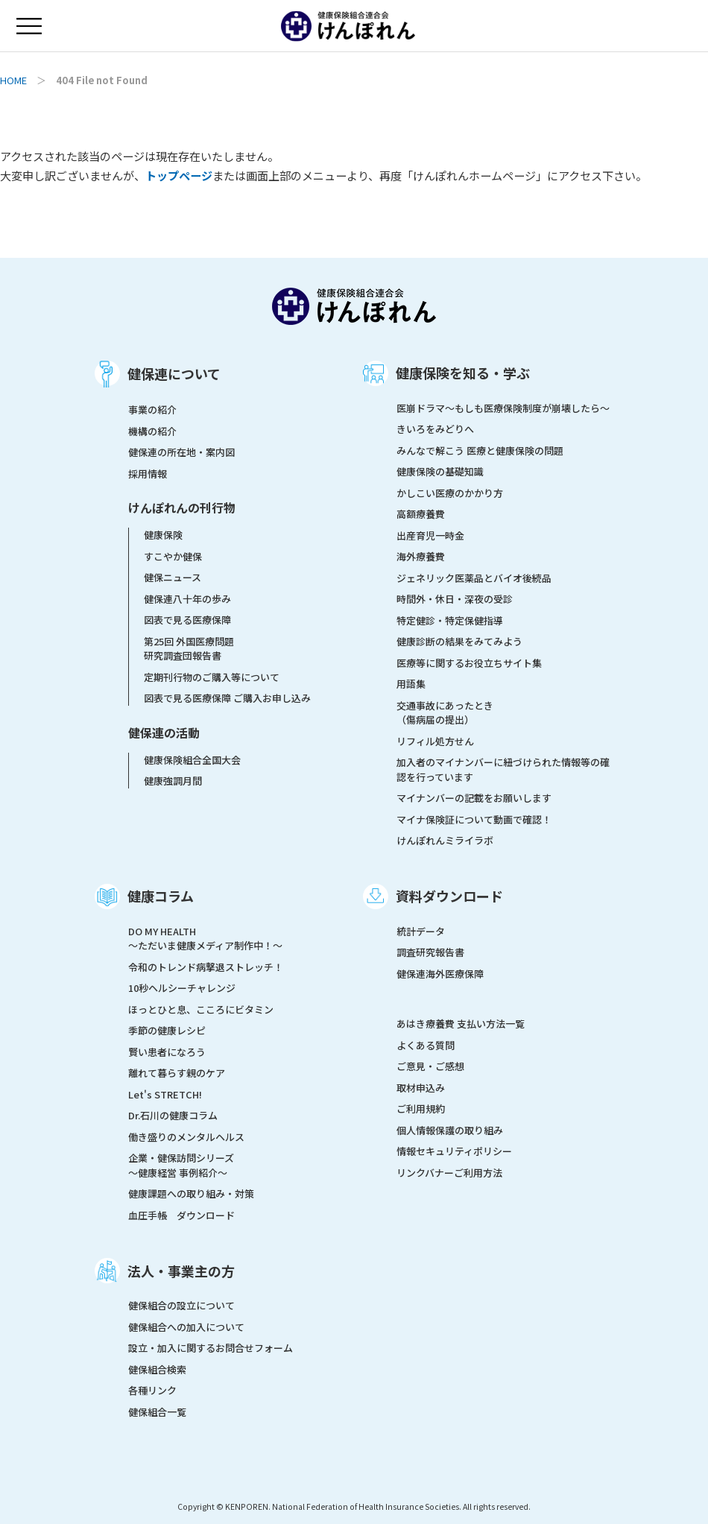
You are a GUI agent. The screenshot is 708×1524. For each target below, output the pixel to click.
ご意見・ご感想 (430, 1066)
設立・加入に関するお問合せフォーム (210, 1348)
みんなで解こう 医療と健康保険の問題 (479, 450)
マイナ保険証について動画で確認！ (473, 819)
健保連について (174, 373)
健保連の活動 (164, 733)
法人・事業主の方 (181, 1270)
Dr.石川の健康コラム (173, 1115)
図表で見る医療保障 (187, 620)
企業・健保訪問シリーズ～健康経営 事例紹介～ (181, 1165)
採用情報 (147, 474)
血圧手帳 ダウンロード (181, 1215)
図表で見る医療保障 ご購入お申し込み (227, 698)
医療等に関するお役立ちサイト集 (469, 663)
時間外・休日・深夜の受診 (454, 599)
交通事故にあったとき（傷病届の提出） (444, 712)
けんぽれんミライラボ (444, 840)
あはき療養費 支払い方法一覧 (460, 1023)
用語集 (411, 684)
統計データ (420, 931)
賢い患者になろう (167, 1052)
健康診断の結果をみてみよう (459, 641)
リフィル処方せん (435, 741)
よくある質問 (425, 1045)
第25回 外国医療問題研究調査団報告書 (189, 648)
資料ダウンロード (449, 895)
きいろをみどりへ (435, 429)
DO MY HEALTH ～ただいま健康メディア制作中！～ (205, 938)
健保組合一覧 (157, 1412)
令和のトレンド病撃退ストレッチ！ (205, 967)
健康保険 (163, 535)
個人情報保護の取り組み (449, 1130)
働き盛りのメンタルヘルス (186, 1137)
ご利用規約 (420, 1108)
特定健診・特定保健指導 (449, 620)
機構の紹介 (152, 431)
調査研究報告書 (430, 952)
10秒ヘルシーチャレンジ (182, 988)
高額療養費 (420, 514)
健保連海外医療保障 (440, 974)
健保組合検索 (157, 1369)
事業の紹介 (152, 409)
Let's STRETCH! (165, 1094)
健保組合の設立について (181, 1305)
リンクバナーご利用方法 (449, 1173)
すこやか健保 (173, 556)
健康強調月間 (173, 781)
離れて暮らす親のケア (176, 1073)
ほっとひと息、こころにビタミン (201, 1009)
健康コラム (160, 895)
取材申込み (420, 1088)
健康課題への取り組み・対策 (191, 1193)
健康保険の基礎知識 (440, 471)
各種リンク (152, 1390)
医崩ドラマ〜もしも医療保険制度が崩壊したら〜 (503, 408)
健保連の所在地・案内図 (181, 452)
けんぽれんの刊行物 (182, 507)
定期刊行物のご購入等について (211, 677)
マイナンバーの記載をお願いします (473, 798)
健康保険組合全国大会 (192, 760)
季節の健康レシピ (167, 1030)
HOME (13, 80)
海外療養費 (420, 556)
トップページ (178, 175)
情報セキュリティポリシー (454, 1151)
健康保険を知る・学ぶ (463, 372)
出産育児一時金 (430, 535)
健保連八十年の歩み (187, 599)
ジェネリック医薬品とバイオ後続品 (473, 578)
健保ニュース (172, 577)
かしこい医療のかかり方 (449, 493)
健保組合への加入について (186, 1327)
